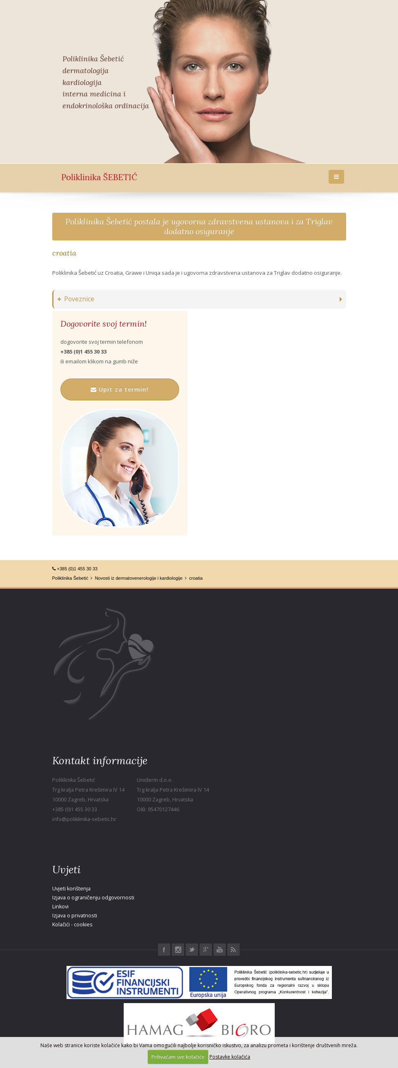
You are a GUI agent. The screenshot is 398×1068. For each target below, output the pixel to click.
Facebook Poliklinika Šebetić (164, 949)
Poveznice (76, 299)
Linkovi (60, 906)
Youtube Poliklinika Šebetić (219, 949)
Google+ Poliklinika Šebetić (206, 949)
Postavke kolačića (229, 1056)
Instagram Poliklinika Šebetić (178, 949)
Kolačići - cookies (72, 924)
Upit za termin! (120, 389)
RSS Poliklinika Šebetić (233, 949)
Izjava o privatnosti (74, 915)
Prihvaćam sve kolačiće (178, 1056)
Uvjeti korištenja (71, 888)
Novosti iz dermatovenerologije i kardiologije (138, 578)
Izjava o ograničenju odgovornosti (93, 897)
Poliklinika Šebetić (70, 578)
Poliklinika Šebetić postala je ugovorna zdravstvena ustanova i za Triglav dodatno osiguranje (199, 226)
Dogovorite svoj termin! (103, 324)
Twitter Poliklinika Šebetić (192, 949)
